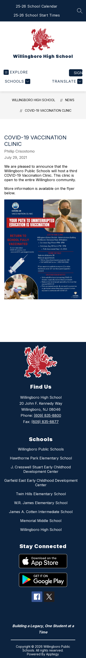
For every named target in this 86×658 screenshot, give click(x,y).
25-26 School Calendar (37, 6)
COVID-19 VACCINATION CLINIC (48, 110)
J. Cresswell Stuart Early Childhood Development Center (41, 469)
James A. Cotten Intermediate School (41, 511)
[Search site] (79, 10)
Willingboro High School (33, 100)
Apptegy (52, 654)
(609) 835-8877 (45, 421)
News (69, 100)
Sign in (78, 73)
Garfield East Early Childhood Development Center (40, 482)
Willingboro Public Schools (41, 449)
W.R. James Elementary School (40, 503)
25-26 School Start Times (37, 15)
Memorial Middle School (40, 520)
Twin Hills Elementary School (41, 494)
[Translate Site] (66, 81)
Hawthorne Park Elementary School (41, 458)
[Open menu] (16, 72)
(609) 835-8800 (47, 415)
